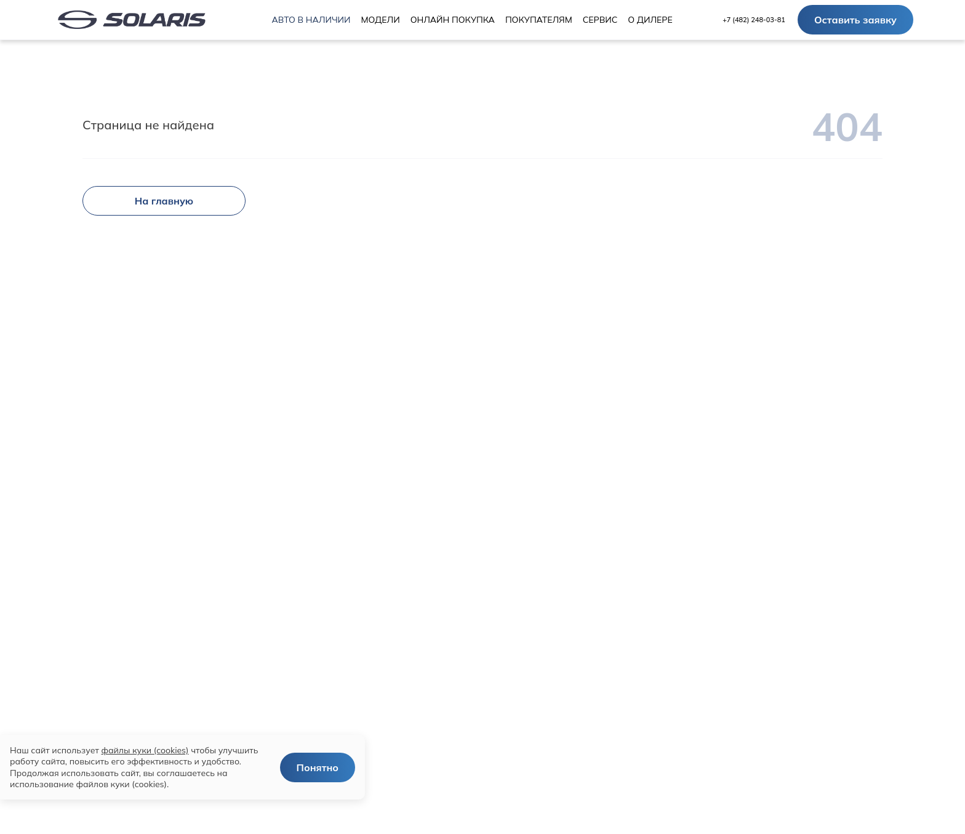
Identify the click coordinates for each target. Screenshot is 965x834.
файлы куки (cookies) (144, 750)
